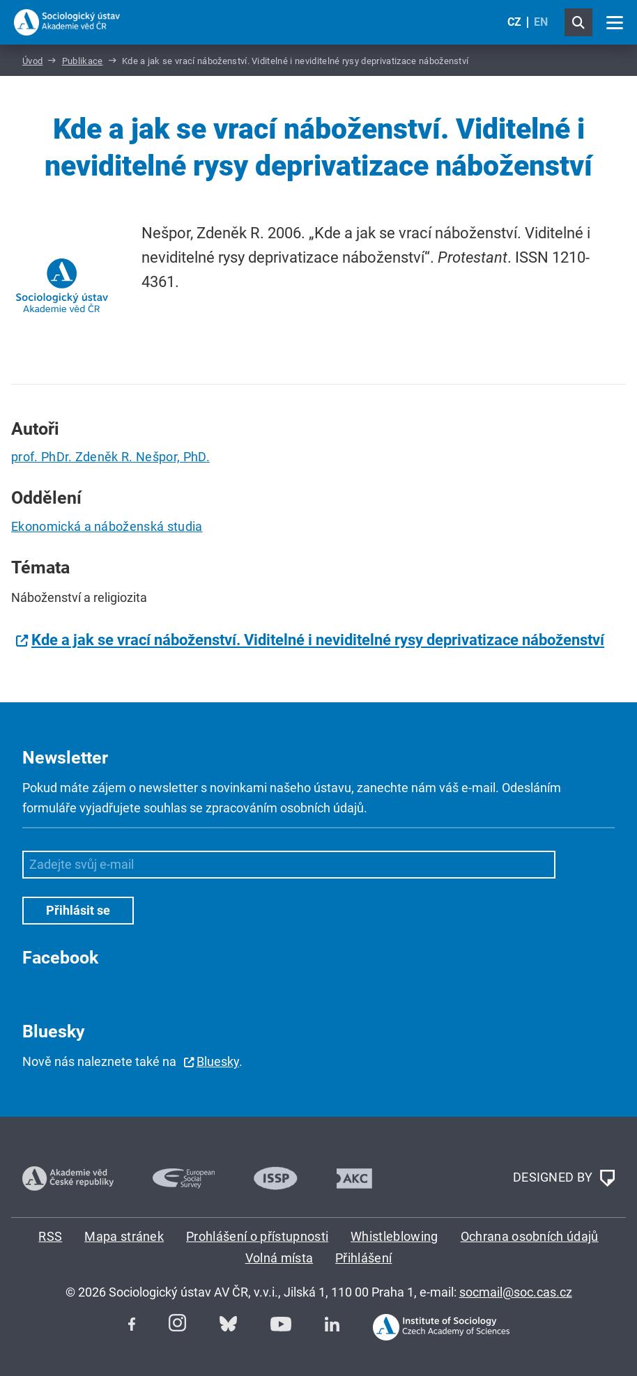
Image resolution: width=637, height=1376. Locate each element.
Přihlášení (363, 1258)
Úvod (32, 61)
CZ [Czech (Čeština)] (514, 22)
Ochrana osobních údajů (530, 1236)
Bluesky (218, 1061)
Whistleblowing (394, 1236)
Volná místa (279, 1258)
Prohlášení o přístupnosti (257, 1236)
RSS (50, 1236)
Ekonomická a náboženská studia (107, 526)
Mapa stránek (124, 1236)
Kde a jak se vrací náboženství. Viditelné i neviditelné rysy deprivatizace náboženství (317, 640)
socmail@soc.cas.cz (515, 1292)
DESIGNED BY (564, 1178)
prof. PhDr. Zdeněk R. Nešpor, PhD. (110, 456)
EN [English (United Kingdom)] (541, 22)
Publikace (82, 61)
